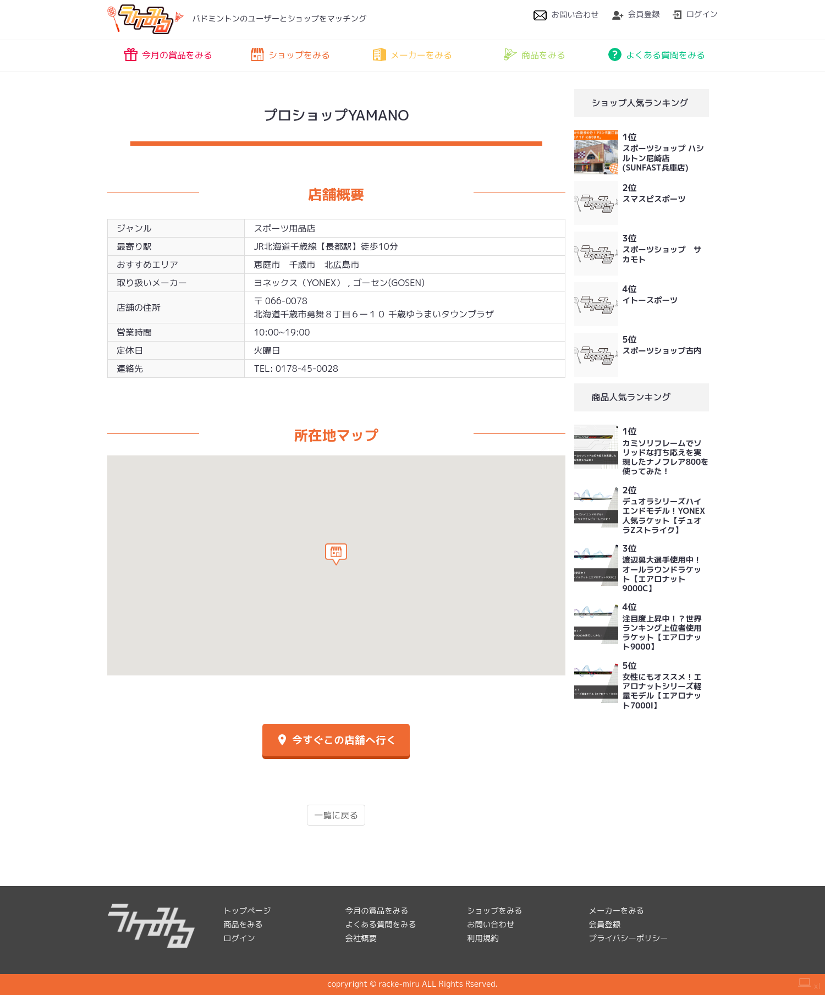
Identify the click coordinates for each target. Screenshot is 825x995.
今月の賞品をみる (168, 54)
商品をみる (534, 54)
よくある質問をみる (656, 54)
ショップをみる (290, 54)
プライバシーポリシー (628, 938)
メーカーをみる (412, 54)
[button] (336, 554)
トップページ (247, 910)
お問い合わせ (566, 14)
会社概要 (361, 938)
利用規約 (483, 938)
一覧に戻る (336, 815)
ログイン (695, 14)
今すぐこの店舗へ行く (336, 740)
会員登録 (636, 14)
